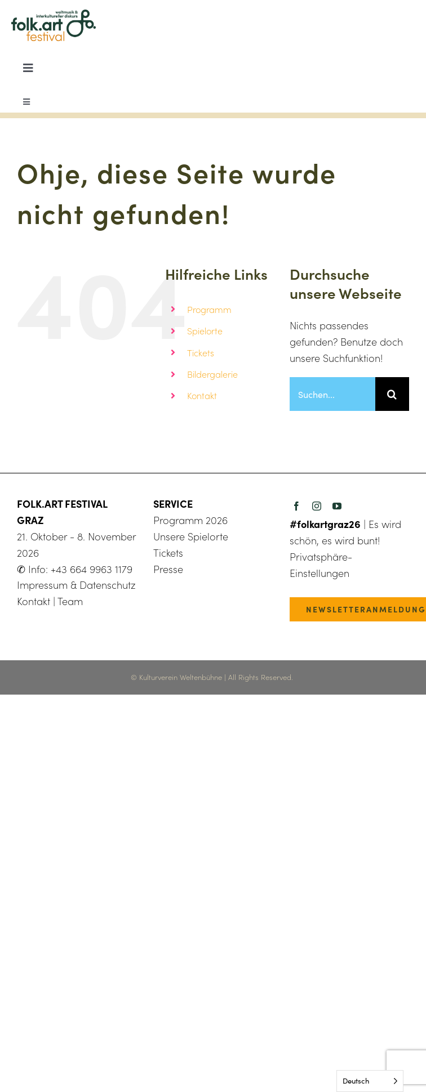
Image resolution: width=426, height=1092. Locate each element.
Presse (168, 569)
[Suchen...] (332, 394)
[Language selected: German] (369, 1081)
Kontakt (202, 395)
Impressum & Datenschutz (76, 585)
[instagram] (316, 506)
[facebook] (296, 506)
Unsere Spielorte (190, 536)
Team (70, 601)
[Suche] (392, 394)
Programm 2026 (190, 520)
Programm (209, 309)
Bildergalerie (212, 374)
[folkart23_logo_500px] (53, 14)
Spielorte (205, 331)
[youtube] (336, 506)
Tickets (200, 353)
